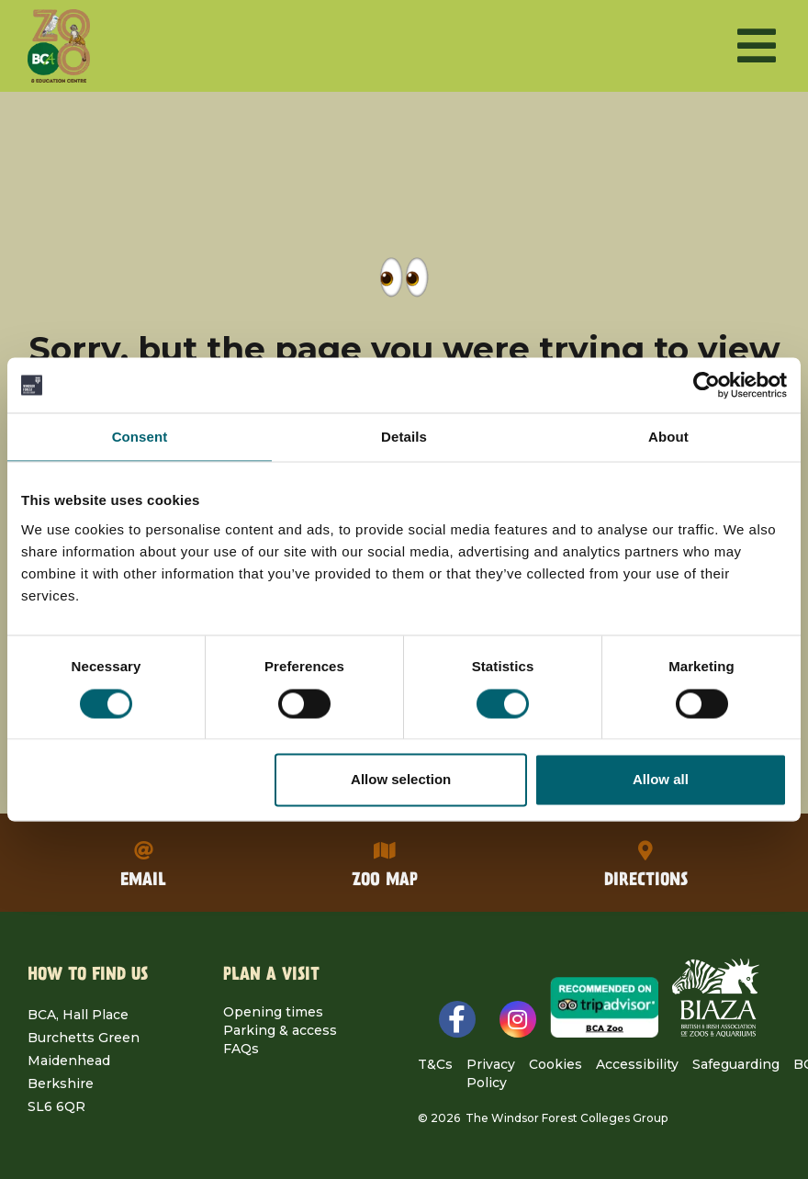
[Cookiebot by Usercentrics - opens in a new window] (706, 385)
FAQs (241, 1048)
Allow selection (401, 780)
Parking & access (280, 1030)
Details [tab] (404, 436)
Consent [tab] (140, 436)
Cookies (555, 1064)
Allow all (661, 780)
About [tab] (668, 436)
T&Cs (435, 1064)
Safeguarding (736, 1064)
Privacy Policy (490, 1073)
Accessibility (637, 1064)
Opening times (273, 1012)
